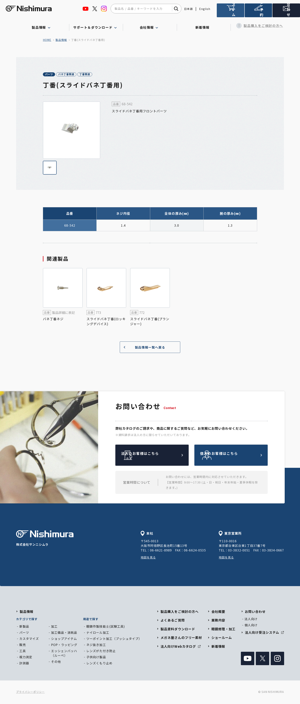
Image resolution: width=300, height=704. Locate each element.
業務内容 (218, 620)
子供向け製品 (96, 657)
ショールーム (221, 638)
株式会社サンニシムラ (44, 539)
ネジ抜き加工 (96, 645)
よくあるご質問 (173, 620)
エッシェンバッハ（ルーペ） (64, 653)
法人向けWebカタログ (181, 646)
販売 (22, 645)
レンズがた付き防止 (101, 651)
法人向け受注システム (230, 12)
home (47, 40)
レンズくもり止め (99, 663)
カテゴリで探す (27, 619)
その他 (56, 662)
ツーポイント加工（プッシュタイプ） (114, 639)
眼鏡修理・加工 (223, 629)
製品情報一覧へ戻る (143, 347)
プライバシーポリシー (30, 692)
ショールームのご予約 (258, 12)
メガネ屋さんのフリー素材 (181, 638)
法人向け (251, 619)
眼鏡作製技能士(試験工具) (105, 627)
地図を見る (149, 557)
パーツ (53, 75)
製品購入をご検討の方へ (257, 25)
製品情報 (61, 40)
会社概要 (218, 612)
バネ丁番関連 (78, 75)
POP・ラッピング (64, 645)
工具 (22, 651)
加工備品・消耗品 (64, 633)
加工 (54, 627)
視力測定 (25, 657)
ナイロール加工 (97, 633)
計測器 (24, 663)
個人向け (251, 625)
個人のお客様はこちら (240, 456)
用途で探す (90, 619)
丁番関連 (106, 75)
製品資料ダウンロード (178, 629)
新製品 (24, 627)
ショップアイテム (64, 639)
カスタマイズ (29, 639)
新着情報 (203, 25)
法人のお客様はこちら (161, 456)
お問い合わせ (255, 612)
